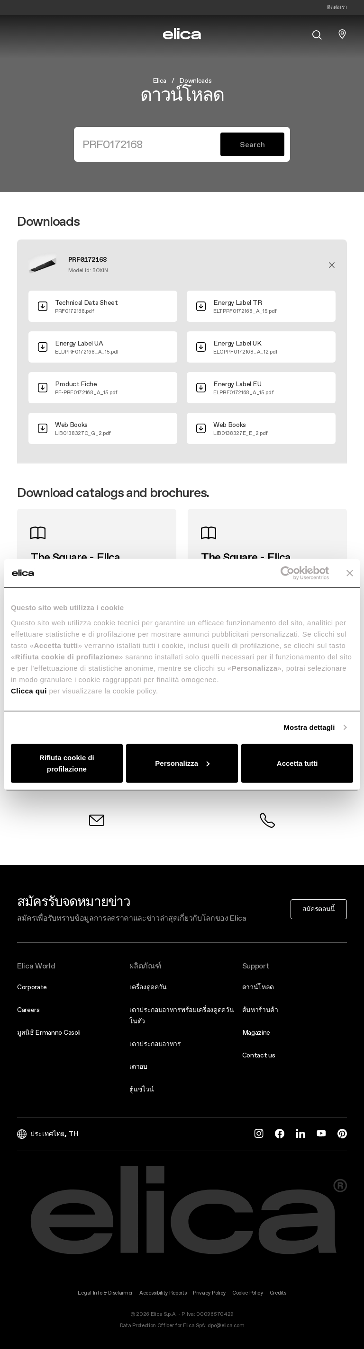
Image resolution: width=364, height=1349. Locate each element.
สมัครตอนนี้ (318, 909)
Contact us (258, 1055)
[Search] (151, 144)
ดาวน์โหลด (258, 987)
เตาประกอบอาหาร (155, 1043)
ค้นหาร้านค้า (260, 1009)
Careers (28, 1009)
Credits (278, 1292)
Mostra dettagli (309, 727)
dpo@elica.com (226, 1325)
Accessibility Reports (162, 1292)
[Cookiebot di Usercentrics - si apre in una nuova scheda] (287, 573)
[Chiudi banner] (349, 573)
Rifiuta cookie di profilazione (66, 762)
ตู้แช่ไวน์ (141, 1089)
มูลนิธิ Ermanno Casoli (49, 1032)
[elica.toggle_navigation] (22, 34)
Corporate (32, 987)
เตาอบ (138, 1066)
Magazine (256, 1032)
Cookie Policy (247, 1292)
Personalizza (182, 763)
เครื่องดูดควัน (148, 987)
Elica (159, 80)
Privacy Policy (209, 1292)
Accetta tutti (297, 763)
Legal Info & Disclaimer (105, 1292)
